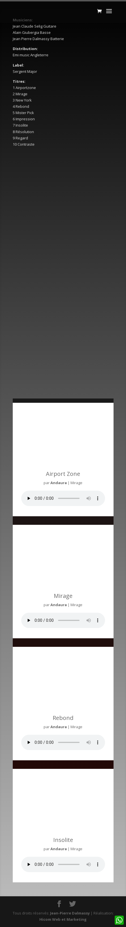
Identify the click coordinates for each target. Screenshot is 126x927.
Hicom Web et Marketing (63, 919)
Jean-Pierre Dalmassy (70, 913)
